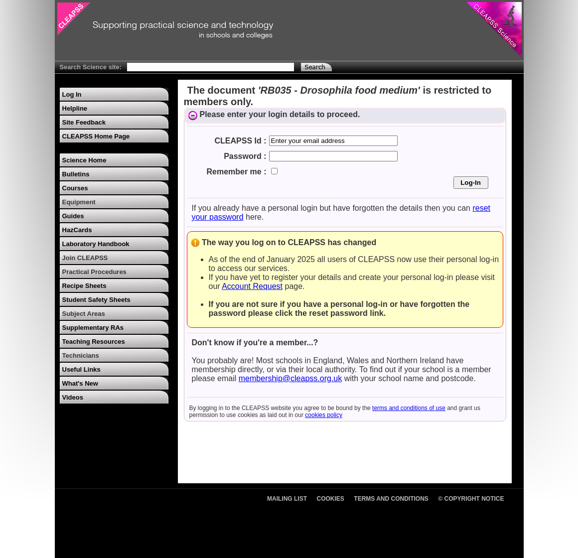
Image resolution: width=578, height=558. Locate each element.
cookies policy (323, 415)
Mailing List (287, 498)
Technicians (80, 355)
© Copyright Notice (471, 498)
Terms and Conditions (391, 498)
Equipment (79, 202)
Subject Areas (83, 313)
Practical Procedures (94, 272)
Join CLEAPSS (85, 258)
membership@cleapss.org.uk (290, 378)
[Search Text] (210, 67)
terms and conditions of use (408, 408)
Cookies (330, 498)
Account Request (252, 286)
